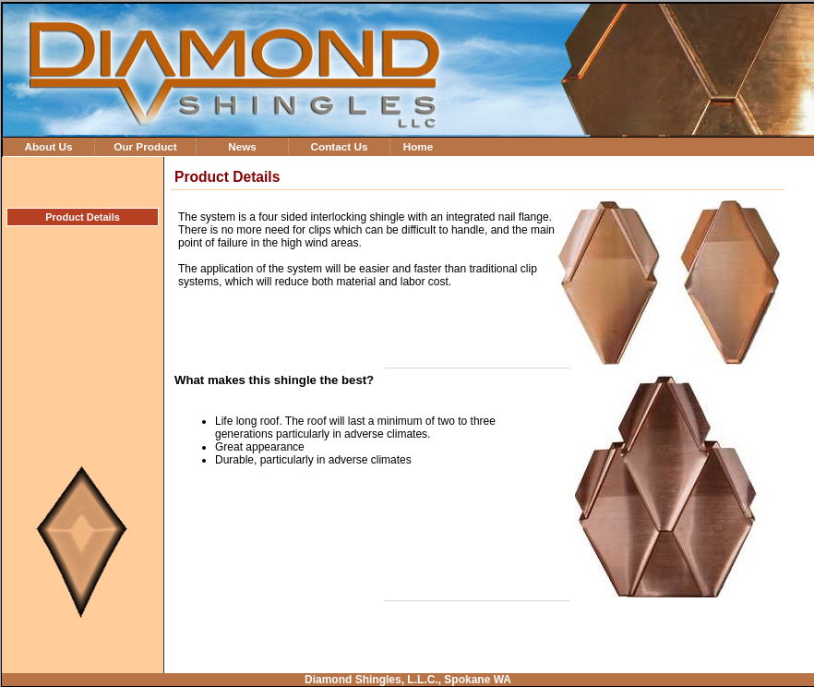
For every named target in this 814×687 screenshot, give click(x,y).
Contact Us (338, 146)
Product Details (82, 217)
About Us (48, 146)
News (242, 146)
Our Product (145, 146)
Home (418, 146)
